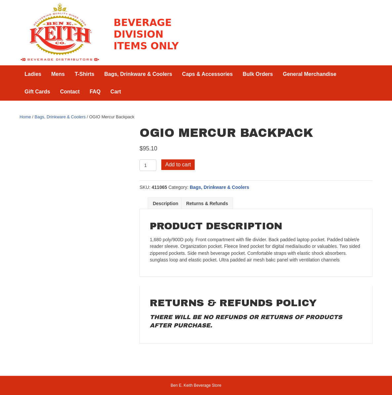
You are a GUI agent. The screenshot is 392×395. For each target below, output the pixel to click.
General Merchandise (309, 74)
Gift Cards (37, 91)
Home (25, 116)
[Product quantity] (147, 165)
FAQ (95, 91)
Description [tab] (165, 203)
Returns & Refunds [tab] (207, 203)
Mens (58, 74)
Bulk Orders (258, 74)
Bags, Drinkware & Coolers (138, 74)
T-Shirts (85, 74)
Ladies (32, 74)
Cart (115, 91)
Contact (70, 91)
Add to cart (178, 164)
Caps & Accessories (207, 74)
